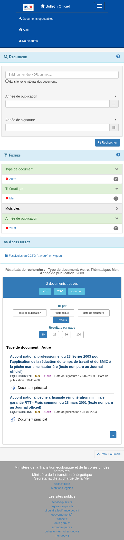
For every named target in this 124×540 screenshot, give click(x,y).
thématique (62, 312)
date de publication (30, 312)
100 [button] (78, 334)
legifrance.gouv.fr (62, 506)
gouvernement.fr (62, 514)
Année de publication (21, 218)
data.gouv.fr (61, 523)
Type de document (19, 169)
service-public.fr (62, 502)
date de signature (93, 312)
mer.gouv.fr (62, 535)
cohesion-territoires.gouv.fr (62, 531)
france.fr (62, 519)
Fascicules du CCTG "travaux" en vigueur (34, 255)
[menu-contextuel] (7, 81)
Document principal (32, 388)
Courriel (76, 291)
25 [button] (54, 334)
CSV (60, 291)
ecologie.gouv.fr (62, 527)
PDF (45, 291)
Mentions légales (62, 488)
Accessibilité (62, 484)
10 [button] (43, 334)
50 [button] (66, 334)
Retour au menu (109, 454)
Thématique (14, 189)
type (61, 319)
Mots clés (12, 208)
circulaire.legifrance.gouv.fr (62, 510)
